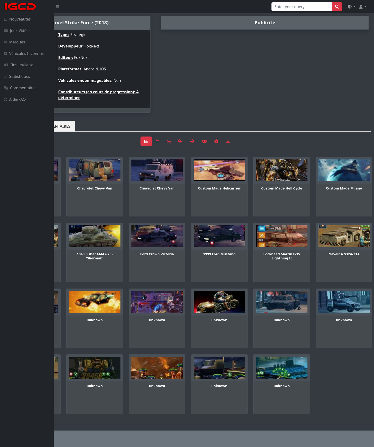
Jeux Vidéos (17, 30)
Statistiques (17, 76)
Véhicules (72, 126)
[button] (351, 6)
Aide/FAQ (15, 99)
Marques (14, 42)
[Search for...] (301, 6)
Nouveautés (17, 19)
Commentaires (20, 87)
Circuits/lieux (18, 65)
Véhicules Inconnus (24, 53)
